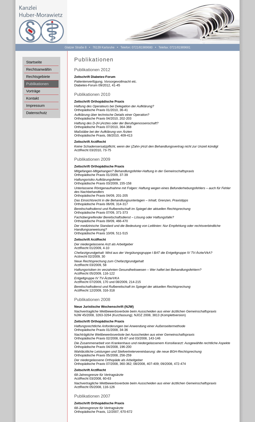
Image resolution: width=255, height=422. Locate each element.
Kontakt (32, 98)
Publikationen (37, 84)
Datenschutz (36, 113)
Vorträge (33, 91)
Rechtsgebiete (38, 76)
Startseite (34, 62)
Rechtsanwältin (39, 69)
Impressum (35, 105)
